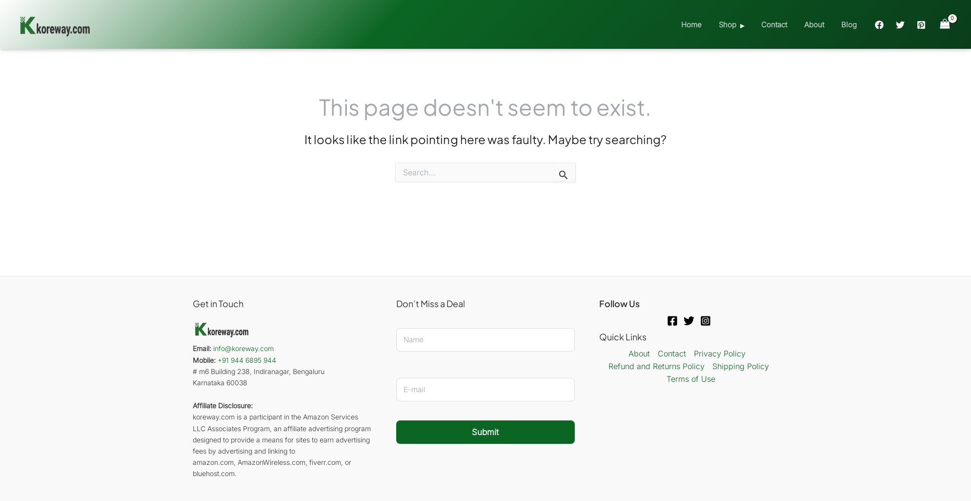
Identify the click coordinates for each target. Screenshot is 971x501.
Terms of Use (691, 379)
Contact (780, 24)
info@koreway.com (243, 348)
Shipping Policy (740, 366)
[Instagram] (705, 320)
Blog (850, 24)
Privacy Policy (720, 353)
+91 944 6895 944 (247, 360)
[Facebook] (879, 25)
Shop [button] (736, 24)
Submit (485, 432)
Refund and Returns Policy (656, 366)
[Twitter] (900, 25)
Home (702, 24)
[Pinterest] (921, 25)
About (818, 24)
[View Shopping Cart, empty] (944, 24)
